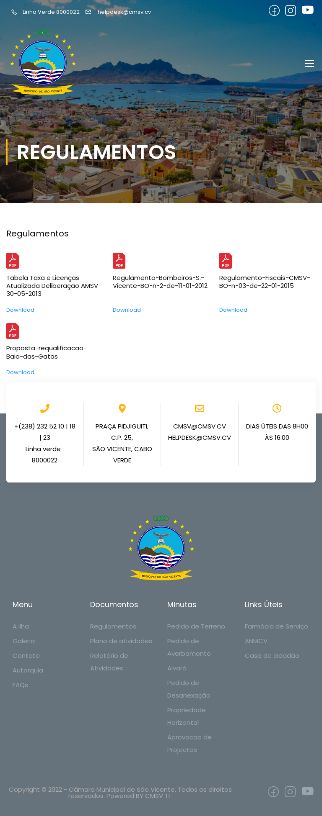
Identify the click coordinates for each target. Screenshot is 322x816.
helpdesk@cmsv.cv (118, 12)
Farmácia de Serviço (276, 626)
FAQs (20, 684)
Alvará (177, 668)
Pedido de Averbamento (189, 647)
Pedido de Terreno (196, 626)
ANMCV (256, 640)
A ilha (21, 626)
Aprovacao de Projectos (189, 743)
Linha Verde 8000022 (45, 12)
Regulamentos (113, 626)
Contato (26, 655)
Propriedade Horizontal (186, 716)
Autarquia (28, 670)
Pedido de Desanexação (188, 689)
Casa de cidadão (272, 655)
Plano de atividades (121, 640)
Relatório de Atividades (109, 661)
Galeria (24, 640)
